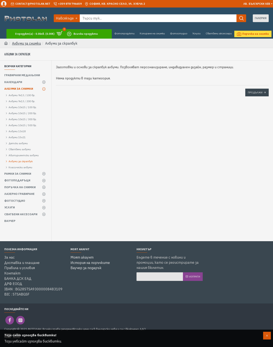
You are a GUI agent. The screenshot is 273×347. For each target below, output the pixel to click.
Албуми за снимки (26, 43)
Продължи (255, 92)
